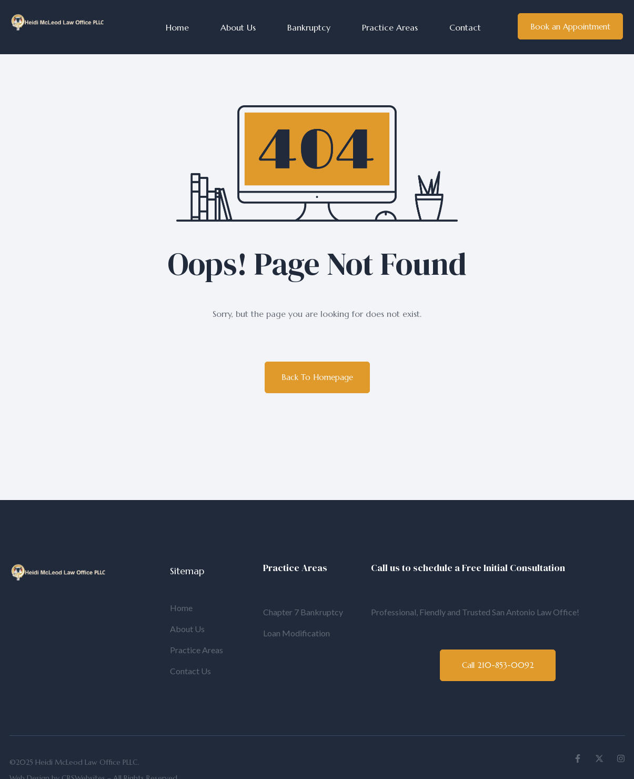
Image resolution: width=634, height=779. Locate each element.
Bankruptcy (308, 27)
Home (177, 27)
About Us (238, 27)
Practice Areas (390, 27)
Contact (465, 27)
